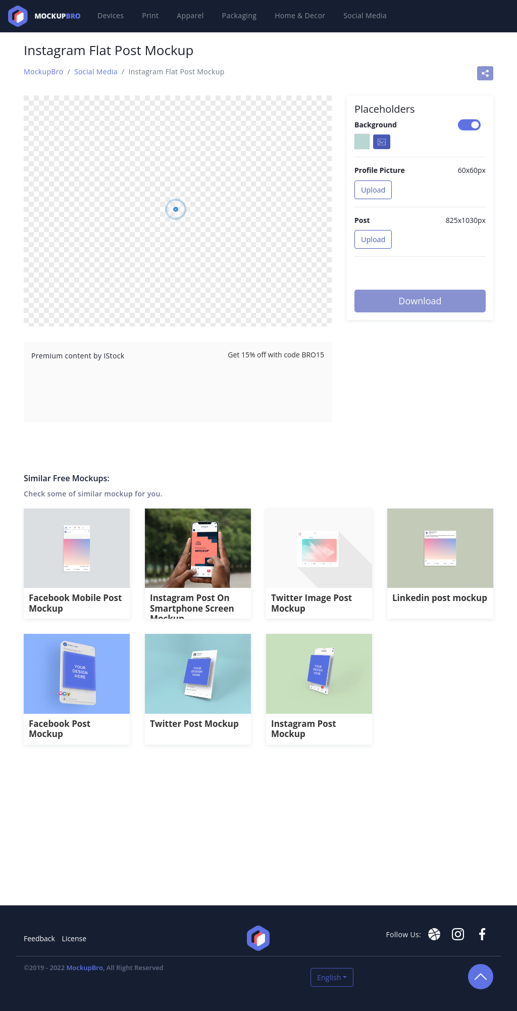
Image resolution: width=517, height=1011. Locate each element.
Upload (373, 190)
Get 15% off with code (276, 354)
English (329, 977)
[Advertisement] (258, 830)
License (74, 938)
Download (419, 301)
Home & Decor (300, 15)
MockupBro (44, 71)
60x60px (472, 170)
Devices (110, 15)
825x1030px (466, 220)
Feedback (39, 938)
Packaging (239, 15)
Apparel (190, 15)
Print (150, 15)
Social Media (365, 15)
